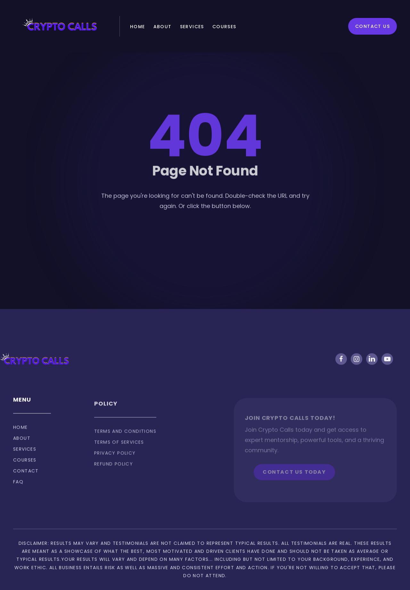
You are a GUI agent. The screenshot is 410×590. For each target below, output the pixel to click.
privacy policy (115, 460)
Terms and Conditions (125, 439)
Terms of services (119, 449)
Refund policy (113, 471)
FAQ (18, 486)
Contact (26, 475)
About (162, 26)
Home (137, 26)
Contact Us (372, 26)
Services (192, 26)
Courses (224, 26)
